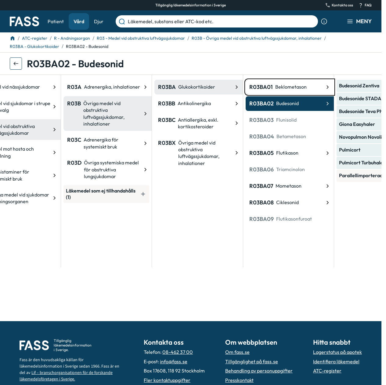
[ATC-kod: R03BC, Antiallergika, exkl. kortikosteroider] (145, 123)
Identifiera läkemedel (336, 361)
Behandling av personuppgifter (259, 371)
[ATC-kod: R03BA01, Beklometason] (236, 87)
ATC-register (327, 371)
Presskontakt (239, 380)
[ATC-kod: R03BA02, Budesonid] (236, 103)
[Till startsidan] (12, 38)
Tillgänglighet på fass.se (251, 361)
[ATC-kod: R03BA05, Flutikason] (236, 153)
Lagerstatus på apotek (337, 352)
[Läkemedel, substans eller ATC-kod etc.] (222, 21)
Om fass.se (237, 352)
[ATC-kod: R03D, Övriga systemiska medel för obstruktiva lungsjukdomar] (54, 169)
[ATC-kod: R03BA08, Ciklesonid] (236, 202)
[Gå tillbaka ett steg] (16, 63)
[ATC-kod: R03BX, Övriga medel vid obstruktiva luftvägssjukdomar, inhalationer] (145, 153)
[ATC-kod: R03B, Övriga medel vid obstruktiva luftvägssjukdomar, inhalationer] (54, 113)
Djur (98, 21)
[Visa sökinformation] (324, 21)
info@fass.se (173, 361)
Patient (56, 21)
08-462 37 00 (177, 352)
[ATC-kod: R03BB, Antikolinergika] (145, 103)
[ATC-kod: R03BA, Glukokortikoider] (145, 87)
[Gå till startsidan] (24, 21)
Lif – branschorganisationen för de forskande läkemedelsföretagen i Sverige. (66, 376)
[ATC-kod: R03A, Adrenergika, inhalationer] (54, 87)
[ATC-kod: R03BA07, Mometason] (236, 186)
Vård (79, 21)
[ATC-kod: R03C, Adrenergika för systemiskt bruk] (54, 143)
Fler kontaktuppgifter (167, 380)
